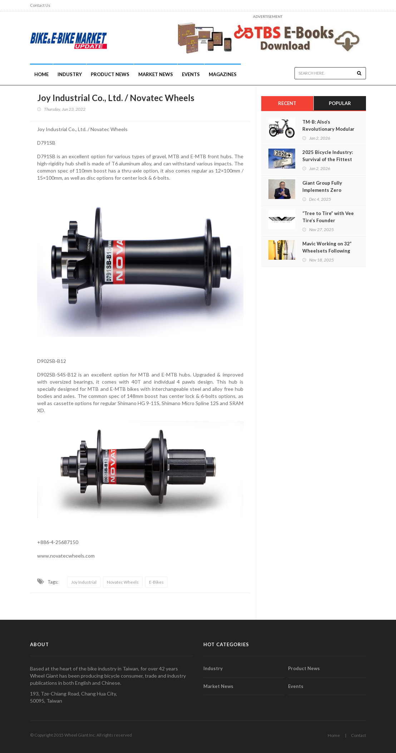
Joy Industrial (83, 582)
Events (191, 74)
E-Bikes (156, 582)
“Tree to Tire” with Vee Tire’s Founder (328, 216)
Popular (340, 103)
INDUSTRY (70, 74)
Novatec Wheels (123, 582)
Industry (213, 668)
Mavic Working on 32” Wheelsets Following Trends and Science (327, 251)
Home (41, 74)
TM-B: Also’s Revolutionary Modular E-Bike (328, 129)
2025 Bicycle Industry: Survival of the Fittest (327, 155)
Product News (110, 74)
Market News (155, 74)
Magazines (223, 74)
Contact (358, 735)
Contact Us (40, 5)
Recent (287, 103)
